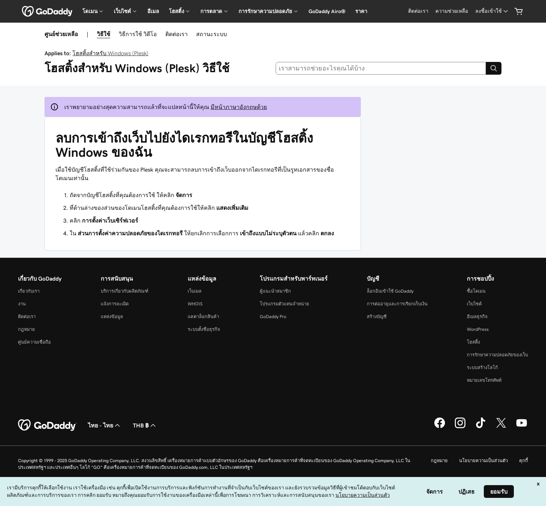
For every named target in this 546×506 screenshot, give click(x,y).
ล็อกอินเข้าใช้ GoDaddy (390, 291)
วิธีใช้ (103, 34)
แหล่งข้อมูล (112, 316)
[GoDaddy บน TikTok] (480, 427)
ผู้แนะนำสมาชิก (275, 291)
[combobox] (381, 68)
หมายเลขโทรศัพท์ (484, 380)
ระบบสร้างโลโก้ (482, 367)
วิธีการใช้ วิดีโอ (138, 34)
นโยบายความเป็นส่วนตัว (483, 460)
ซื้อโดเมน (476, 291)
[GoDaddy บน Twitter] (501, 427)
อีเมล (153, 11)
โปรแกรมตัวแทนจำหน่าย (284, 303)
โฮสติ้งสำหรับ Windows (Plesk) (110, 53)
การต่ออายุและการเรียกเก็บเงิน (397, 303)
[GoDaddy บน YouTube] (521, 427)
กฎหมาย (26, 329)
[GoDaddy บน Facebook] (439, 427)
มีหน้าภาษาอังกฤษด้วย (239, 107)
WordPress (478, 329)
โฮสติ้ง (473, 342)
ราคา (361, 11)
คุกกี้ (523, 460)
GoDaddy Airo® (327, 11)
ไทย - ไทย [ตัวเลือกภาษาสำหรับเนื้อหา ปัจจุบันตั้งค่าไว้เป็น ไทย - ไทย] (105, 425)
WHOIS (195, 303)
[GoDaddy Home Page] (47, 425)
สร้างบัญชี (377, 316)
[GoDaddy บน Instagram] (460, 427)
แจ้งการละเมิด (115, 303)
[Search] (493, 68)
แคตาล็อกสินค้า (203, 316)
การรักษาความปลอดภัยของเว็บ (497, 354)
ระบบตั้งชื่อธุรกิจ (204, 329)
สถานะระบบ (211, 34)
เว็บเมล (194, 291)
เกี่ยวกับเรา (29, 291)
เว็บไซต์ (474, 303)
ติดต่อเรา (176, 34)
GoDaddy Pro (273, 316)
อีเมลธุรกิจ (477, 316)
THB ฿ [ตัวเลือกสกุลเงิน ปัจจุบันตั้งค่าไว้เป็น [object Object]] (145, 425)
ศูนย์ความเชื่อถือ (34, 342)
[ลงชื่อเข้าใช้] (492, 11)
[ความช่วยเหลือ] (452, 11)
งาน (22, 303)
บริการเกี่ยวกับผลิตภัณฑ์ (124, 291)
